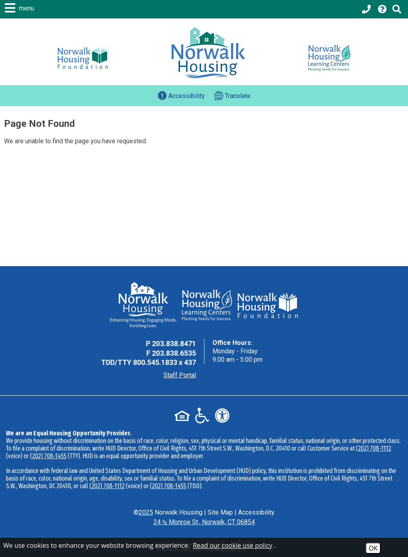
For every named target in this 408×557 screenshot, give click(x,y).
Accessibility (256, 512)
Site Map (220, 512)
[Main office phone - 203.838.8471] (367, 9)
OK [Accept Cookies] (373, 548)
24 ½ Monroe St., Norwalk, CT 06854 (204, 522)
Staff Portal (180, 375)
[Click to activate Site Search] (396, 9)
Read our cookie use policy (232, 545)
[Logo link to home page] (208, 52)
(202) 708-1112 (373, 448)
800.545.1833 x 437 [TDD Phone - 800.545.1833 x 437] (164, 362)
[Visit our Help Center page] (382, 9)
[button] (20, 8)
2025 (146, 512)
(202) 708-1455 (48, 456)
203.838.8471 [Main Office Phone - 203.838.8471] (174, 343)
